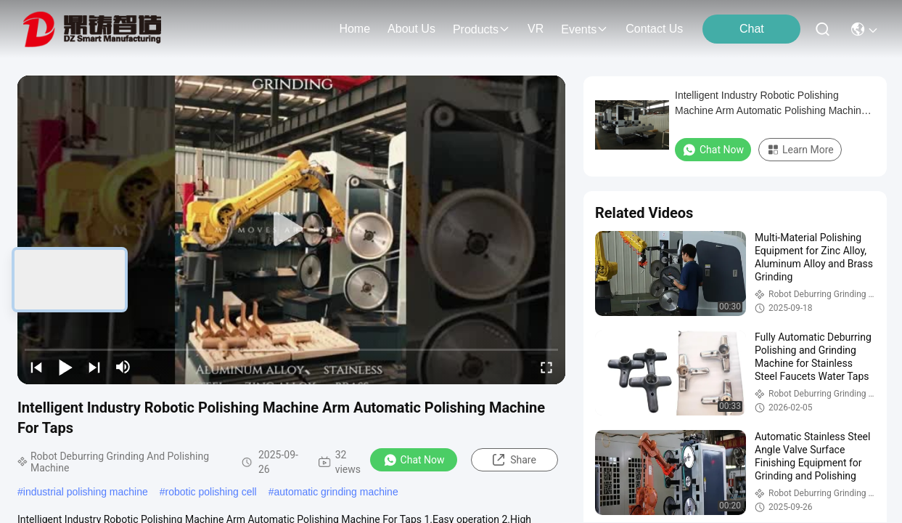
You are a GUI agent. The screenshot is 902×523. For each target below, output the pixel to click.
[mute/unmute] (123, 367)
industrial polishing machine (85, 492)
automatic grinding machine (336, 492)
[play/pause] (65, 367)
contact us (654, 29)
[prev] (36, 367)
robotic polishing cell (211, 492)
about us (411, 29)
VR (536, 29)
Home (354, 29)
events (584, 29)
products (481, 29)
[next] (94, 367)
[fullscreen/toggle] (546, 367)
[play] (292, 229)
